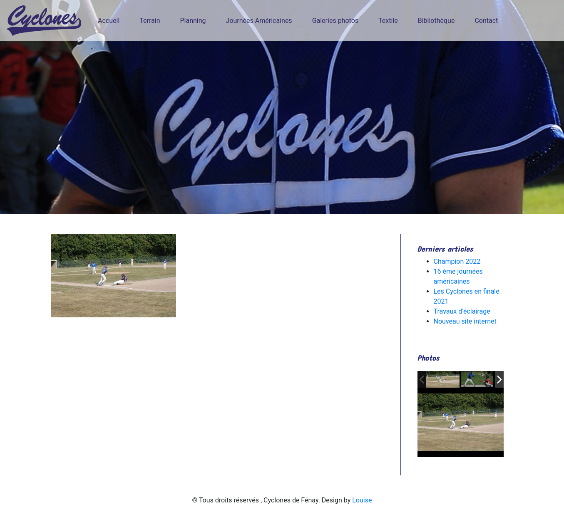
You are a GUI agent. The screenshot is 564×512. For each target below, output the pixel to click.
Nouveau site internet (465, 321)
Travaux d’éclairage (462, 311)
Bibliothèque (436, 21)
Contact (486, 21)
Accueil (108, 21)
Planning (193, 21)
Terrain (149, 21)
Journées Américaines (259, 21)
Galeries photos (335, 21)
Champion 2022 (457, 261)
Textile (388, 21)
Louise (362, 500)
